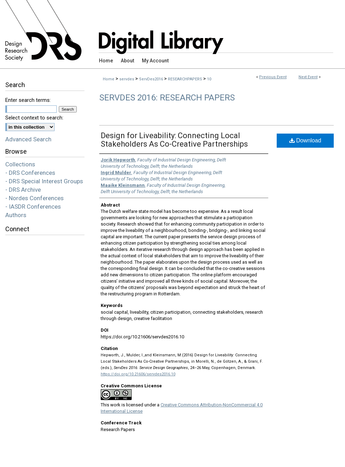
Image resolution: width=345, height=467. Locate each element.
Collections (20, 164)
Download (305, 140)
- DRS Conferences (30, 172)
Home (108, 79)
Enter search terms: (28, 100)
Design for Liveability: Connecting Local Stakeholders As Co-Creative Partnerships (174, 139)
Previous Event (273, 77)
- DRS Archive (23, 189)
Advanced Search (28, 139)
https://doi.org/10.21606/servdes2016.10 (138, 374)
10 (209, 79)
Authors (15, 215)
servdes (127, 79)
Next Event (308, 77)
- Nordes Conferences (34, 198)
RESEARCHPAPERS (185, 79)
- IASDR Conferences (33, 206)
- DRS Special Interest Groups (44, 181)
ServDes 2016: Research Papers (167, 98)
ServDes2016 (151, 79)
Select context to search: (34, 118)
